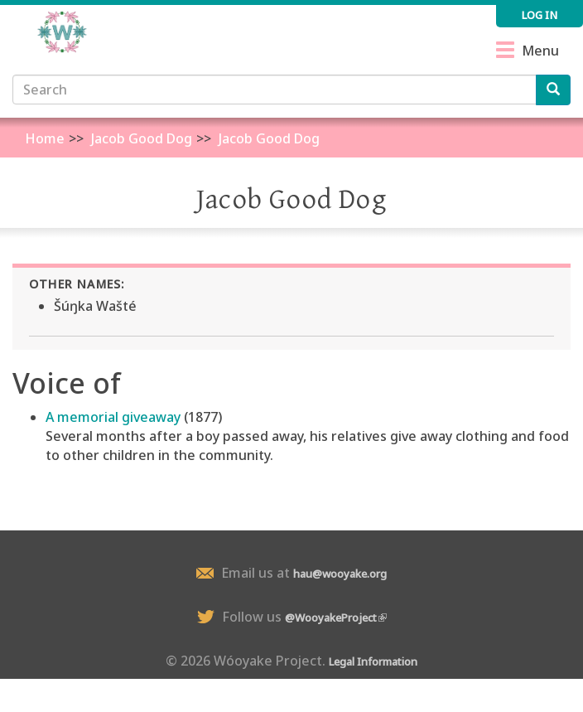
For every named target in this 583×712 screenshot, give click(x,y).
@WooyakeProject (336, 617)
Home (45, 138)
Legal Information (373, 661)
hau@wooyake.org (340, 573)
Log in (539, 14)
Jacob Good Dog (141, 138)
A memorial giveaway (113, 417)
